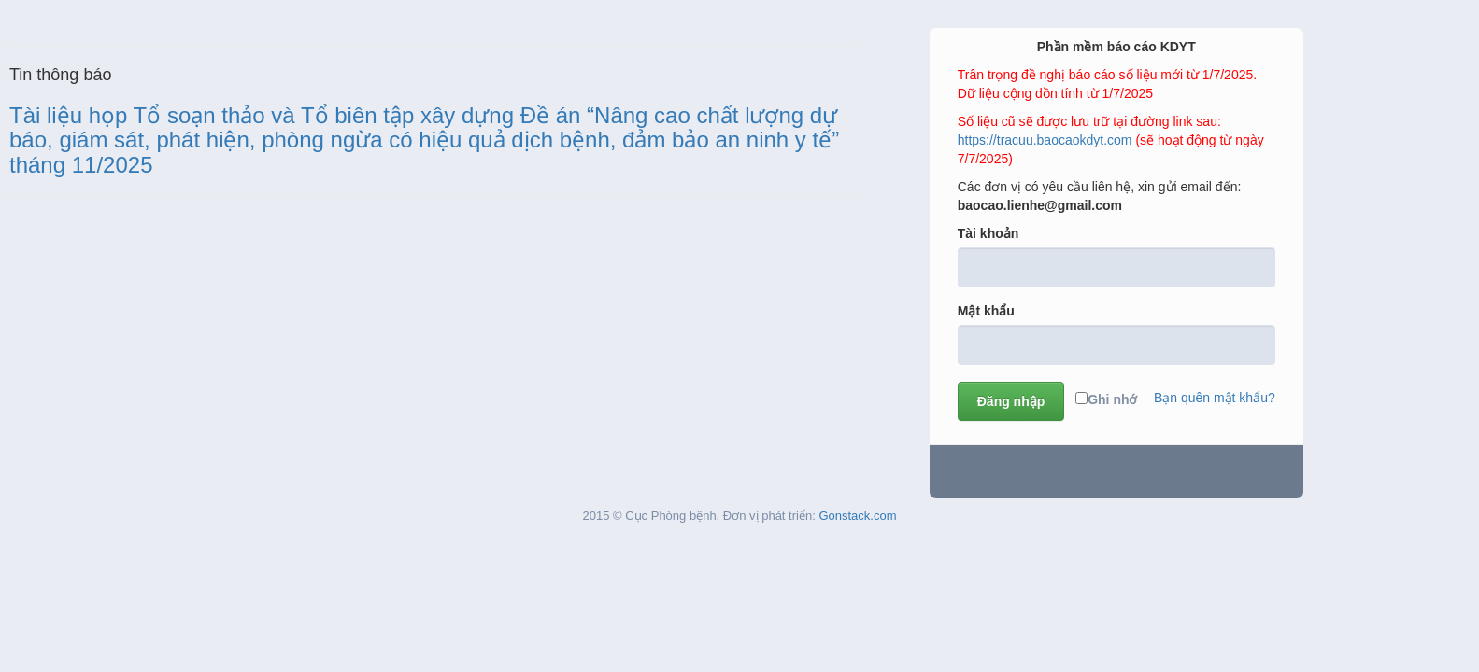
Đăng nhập (1011, 401)
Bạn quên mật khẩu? (1214, 397)
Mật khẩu (986, 310)
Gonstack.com (857, 516)
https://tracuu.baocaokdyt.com (1045, 140)
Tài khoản (988, 233)
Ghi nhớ (1106, 399)
